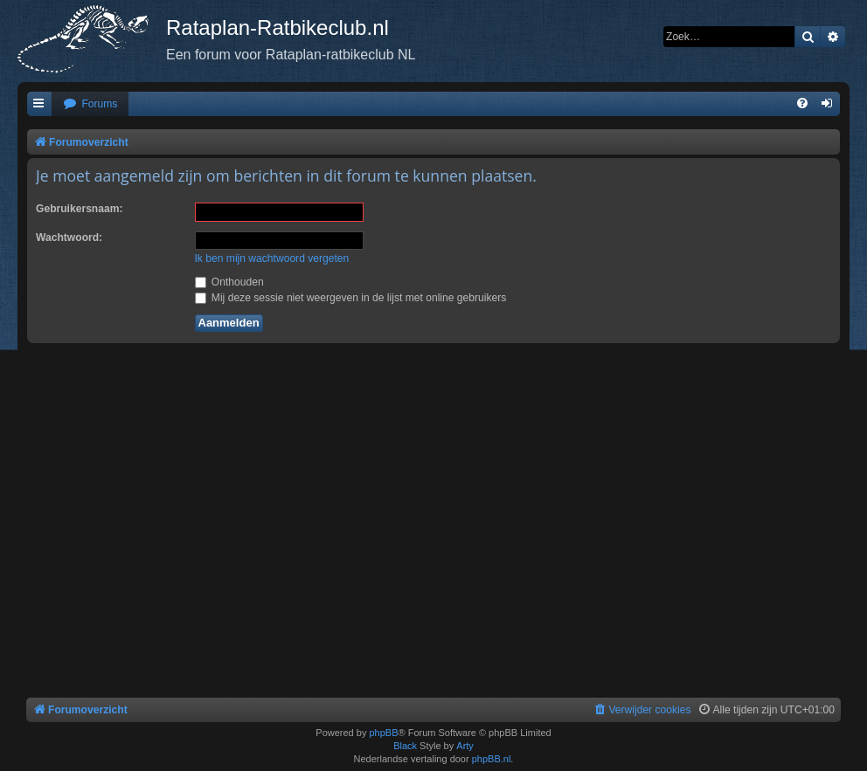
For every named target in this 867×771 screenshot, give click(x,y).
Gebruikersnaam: (79, 209)
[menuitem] (90, 104)
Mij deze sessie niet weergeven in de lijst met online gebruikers (351, 298)
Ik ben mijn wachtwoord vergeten (272, 258)
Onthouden (229, 282)
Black (405, 745)
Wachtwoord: (69, 237)
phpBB (383, 732)
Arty (465, 745)
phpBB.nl (491, 759)
